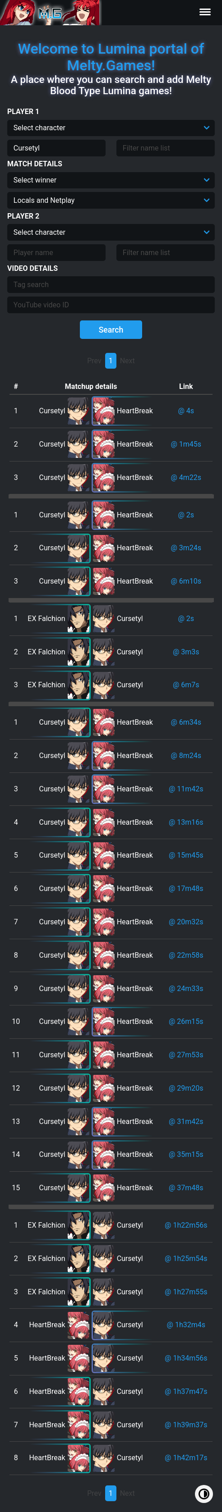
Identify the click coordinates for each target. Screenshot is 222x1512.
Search (111, 329)
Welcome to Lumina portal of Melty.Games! (111, 57)
